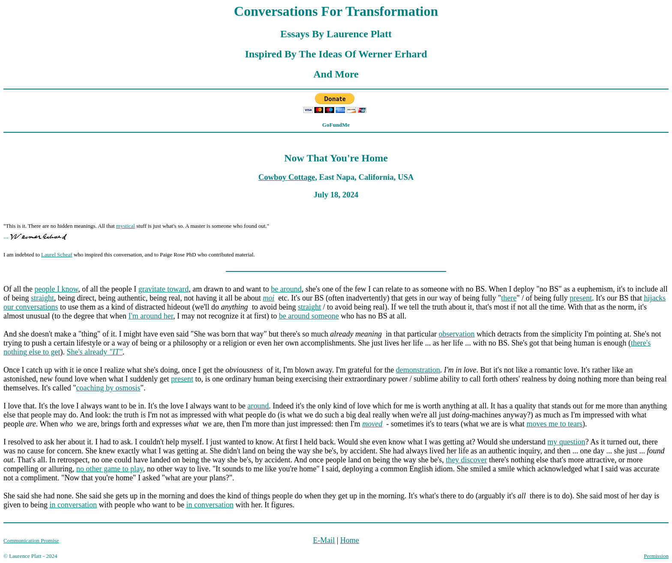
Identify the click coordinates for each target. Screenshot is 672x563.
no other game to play (109, 469)
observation (457, 334)
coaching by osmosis (108, 388)
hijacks (655, 298)
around (258, 406)
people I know (56, 289)
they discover (466, 460)
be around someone (309, 316)
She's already (94, 352)
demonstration (418, 370)
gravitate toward (163, 289)
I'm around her (150, 316)
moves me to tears (554, 424)
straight (42, 298)
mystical (125, 226)
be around (286, 289)
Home (349, 540)
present (581, 298)
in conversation (72, 504)
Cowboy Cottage (286, 177)
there (508, 298)
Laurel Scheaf (56, 254)
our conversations (30, 307)
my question (566, 442)
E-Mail (324, 540)
